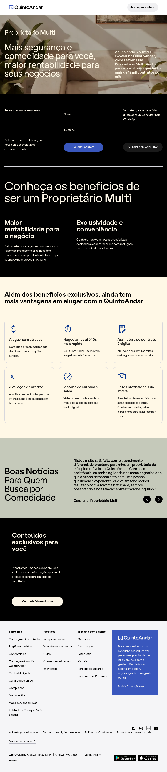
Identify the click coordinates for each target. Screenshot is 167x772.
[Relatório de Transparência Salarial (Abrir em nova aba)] (26, 712)
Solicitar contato (83, 147)
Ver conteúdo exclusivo (37, 601)
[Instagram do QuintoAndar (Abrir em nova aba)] (141, 728)
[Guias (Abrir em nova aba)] (60, 654)
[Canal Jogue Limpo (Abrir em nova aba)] (26, 681)
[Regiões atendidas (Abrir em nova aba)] (26, 647)
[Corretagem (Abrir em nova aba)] (95, 647)
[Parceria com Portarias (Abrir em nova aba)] (95, 676)
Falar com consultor (143, 147)
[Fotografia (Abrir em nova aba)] (95, 654)
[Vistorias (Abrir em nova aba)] (95, 661)
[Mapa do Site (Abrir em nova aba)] (26, 695)
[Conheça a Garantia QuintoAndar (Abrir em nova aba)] (26, 663)
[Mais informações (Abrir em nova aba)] (135, 687)
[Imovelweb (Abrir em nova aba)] (60, 669)
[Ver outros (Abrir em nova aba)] (92, 755)
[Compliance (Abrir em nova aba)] (26, 688)
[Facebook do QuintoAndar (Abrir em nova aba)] (133, 728)
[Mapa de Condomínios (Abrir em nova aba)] (26, 703)
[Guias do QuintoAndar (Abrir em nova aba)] (148, 728)
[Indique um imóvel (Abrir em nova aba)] (60, 639)
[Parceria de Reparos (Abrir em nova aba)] (95, 669)
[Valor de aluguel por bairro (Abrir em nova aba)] (60, 647)
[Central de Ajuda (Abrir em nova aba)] (26, 673)
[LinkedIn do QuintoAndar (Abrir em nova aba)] (156, 728)
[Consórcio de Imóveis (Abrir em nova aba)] (60, 661)
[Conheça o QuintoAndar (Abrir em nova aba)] (26, 639)
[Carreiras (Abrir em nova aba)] (95, 639)
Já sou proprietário (142, 7)
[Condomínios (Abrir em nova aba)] (26, 654)
